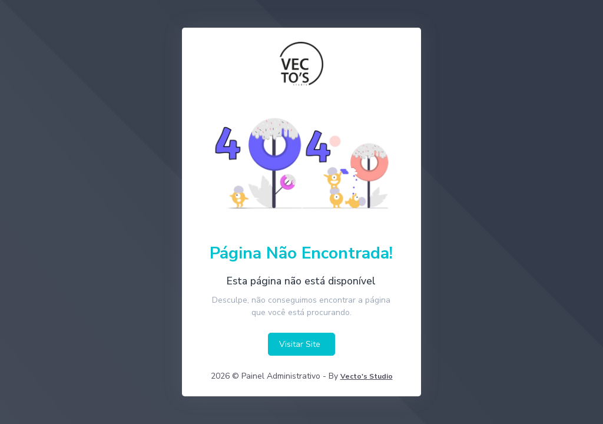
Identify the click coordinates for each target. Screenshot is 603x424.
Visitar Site (299, 344)
